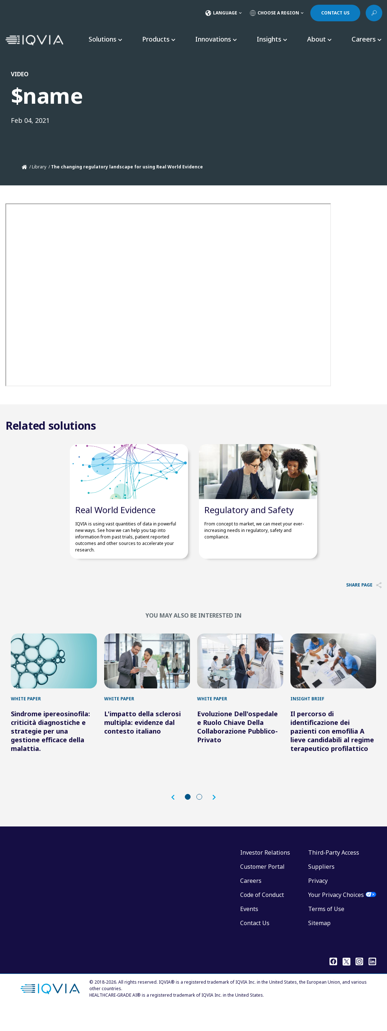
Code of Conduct (262, 916)
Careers (250, 902)
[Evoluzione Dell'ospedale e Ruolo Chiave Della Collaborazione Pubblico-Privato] (240, 677)
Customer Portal (262, 888)
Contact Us (254, 945)
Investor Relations (265, 874)
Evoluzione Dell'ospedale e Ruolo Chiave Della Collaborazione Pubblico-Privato (237, 748)
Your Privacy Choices (336, 916)
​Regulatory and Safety (249, 521)
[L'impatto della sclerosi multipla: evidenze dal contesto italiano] (147, 677)
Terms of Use (326, 931)
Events (249, 931)
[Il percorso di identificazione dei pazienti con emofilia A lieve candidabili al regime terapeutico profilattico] (333, 677)
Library (39, 167)
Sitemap (319, 945)
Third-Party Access (333, 874)
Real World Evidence (115, 521)
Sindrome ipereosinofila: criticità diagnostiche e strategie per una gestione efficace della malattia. (50, 752)
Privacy (318, 902)
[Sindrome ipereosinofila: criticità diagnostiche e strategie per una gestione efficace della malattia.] (54, 677)
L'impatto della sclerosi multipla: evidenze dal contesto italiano (142, 744)
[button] (176, 819)
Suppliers (321, 888)
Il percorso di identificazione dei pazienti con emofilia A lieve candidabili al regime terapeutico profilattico (332, 752)
